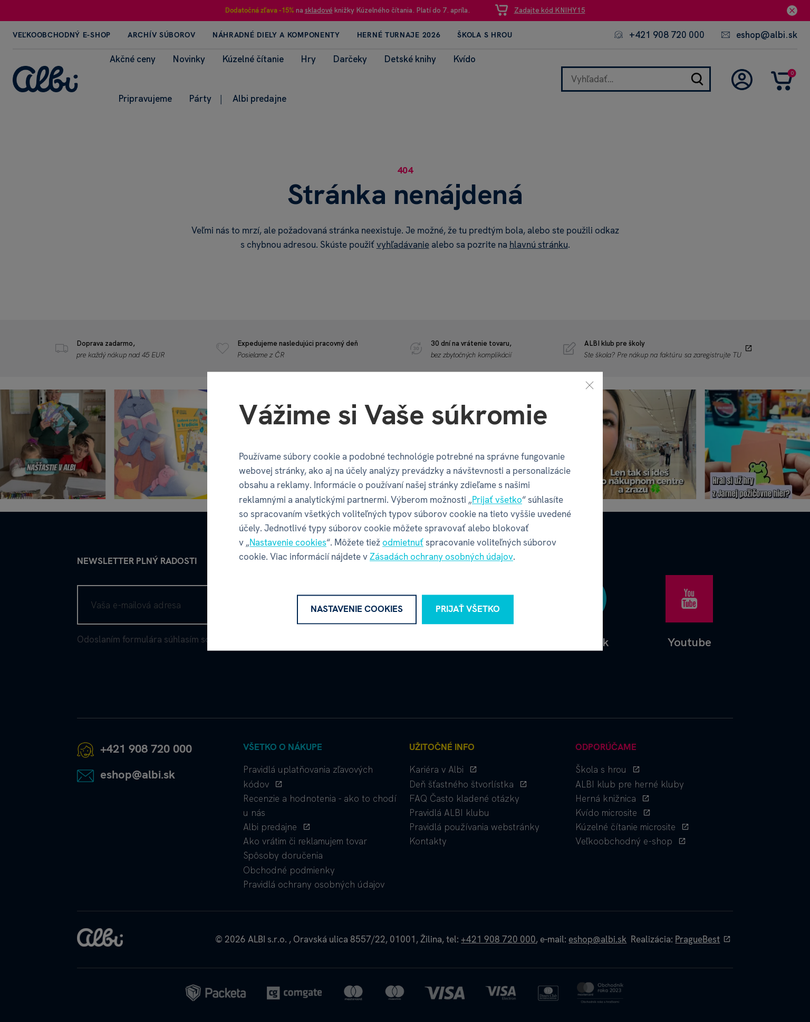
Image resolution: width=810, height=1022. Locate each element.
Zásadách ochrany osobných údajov (441, 557)
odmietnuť (402, 543)
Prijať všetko (497, 499)
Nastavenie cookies (287, 543)
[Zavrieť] (589, 384)
